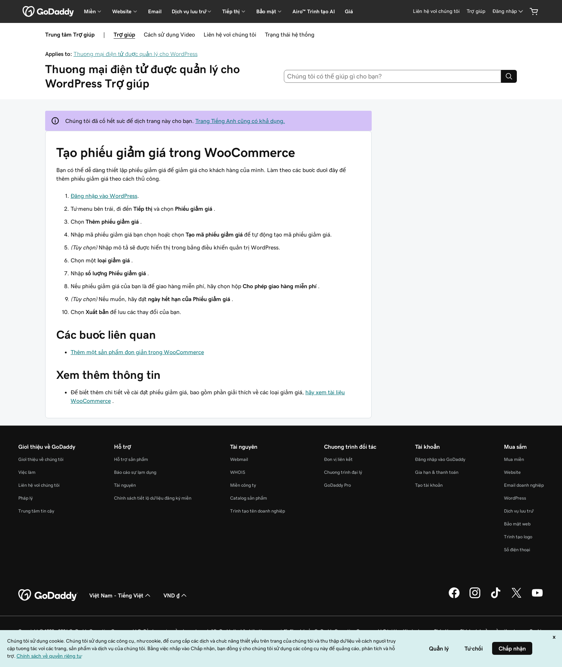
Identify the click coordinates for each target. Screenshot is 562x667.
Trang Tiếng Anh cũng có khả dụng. (240, 121)
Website (512, 472)
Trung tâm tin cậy (36, 511)
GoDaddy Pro (337, 485)
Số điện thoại (517, 549)
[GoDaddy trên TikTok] (495, 597)
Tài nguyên (125, 485)
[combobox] (392, 76)
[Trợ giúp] (476, 11)
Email (155, 11)
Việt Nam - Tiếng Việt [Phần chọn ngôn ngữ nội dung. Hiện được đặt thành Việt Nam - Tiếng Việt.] (120, 595)
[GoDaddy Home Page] (48, 595)
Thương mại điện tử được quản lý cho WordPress (135, 54)
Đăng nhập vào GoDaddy (440, 459)
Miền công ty (243, 485)
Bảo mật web (517, 523)
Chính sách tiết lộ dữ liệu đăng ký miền (152, 498)
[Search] (509, 76)
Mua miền (514, 459)
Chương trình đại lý (343, 472)
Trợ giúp (124, 34)
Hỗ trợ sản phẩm (131, 459)
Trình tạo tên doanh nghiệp (257, 511)
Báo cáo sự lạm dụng (135, 472)
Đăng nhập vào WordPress (104, 196)
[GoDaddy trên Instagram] (474, 597)
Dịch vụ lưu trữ (518, 511)
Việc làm (26, 472)
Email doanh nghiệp (524, 485)
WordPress (515, 498)
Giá (349, 11)
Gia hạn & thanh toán (436, 472)
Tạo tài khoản (429, 485)
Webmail (239, 459)
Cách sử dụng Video (169, 34)
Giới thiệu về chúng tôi (40, 459)
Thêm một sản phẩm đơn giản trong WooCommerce (137, 352)
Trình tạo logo (518, 536)
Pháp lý (25, 498)
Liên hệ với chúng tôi (230, 34)
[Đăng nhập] (508, 11)
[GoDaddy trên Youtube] (537, 597)
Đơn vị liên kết (338, 459)
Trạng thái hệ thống (289, 34)
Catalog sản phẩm (248, 498)
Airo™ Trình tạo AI (313, 11)
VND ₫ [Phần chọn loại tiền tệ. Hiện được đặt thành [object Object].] (175, 595)
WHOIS (237, 472)
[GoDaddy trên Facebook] (454, 597)
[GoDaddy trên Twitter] (516, 597)
